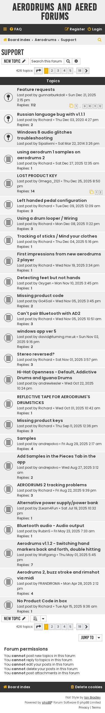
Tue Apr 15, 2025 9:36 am (76, 606)
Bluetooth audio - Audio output (50, 525)
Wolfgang (47, 554)
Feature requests (36, 89)
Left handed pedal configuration (52, 200)
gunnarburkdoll (51, 95)
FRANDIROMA (49, 583)
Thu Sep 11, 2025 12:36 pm (76, 426)
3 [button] (58, 70)
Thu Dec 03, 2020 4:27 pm (77, 119)
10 (90, 106)
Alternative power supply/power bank (57, 503)
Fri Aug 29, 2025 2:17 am (82, 443)
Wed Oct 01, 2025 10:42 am (77, 408)
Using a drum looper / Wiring (47, 218)
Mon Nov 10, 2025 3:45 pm (76, 283)
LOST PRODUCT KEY (37, 175)
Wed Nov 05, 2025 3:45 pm (78, 301)
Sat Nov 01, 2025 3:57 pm (76, 359)
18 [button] (79, 70)
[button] (38, 70)
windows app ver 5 (36, 331)
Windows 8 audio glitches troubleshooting (44, 135)
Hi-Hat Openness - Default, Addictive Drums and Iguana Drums (57, 375)
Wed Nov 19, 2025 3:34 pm (77, 265)
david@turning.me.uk (57, 336)
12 (100, 106)
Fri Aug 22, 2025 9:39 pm (75, 490)
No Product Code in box (42, 601)
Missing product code (40, 295)
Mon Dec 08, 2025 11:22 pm (77, 223)
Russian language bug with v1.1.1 (51, 114)
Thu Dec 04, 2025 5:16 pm (76, 241)
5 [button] (70, 70)
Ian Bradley (92, 697)
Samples (26, 438)
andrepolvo (48, 443)
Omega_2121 (49, 181)
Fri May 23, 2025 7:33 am (74, 531)
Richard (45, 119)
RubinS (44, 531)
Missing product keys (40, 420)
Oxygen (44, 283)
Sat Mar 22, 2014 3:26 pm (78, 143)
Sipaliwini (46, 143)
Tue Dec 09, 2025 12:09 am (77, 206)
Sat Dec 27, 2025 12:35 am (77, 163)
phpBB (46, 702)
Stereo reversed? (36, 354)
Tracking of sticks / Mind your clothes (57, 236)
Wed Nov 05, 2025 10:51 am (78, 318)
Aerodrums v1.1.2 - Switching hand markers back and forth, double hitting (59, 546)
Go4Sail (45, 301)
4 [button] (64, 70)
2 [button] (52, 70)
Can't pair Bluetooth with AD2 (48, 313)
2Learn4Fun (48, 508)
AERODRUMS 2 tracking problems (52, 485)
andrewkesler (49, 383)
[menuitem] (15, 29)
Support (12, 52)
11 (95, 106)
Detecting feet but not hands (48, 278)
